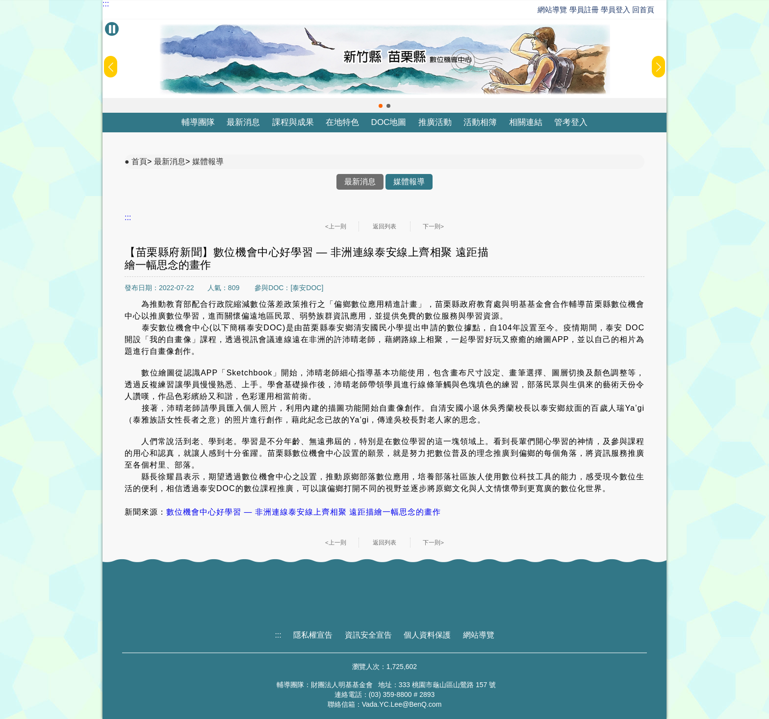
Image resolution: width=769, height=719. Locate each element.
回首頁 (643, 9)
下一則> (433, 226)
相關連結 (525, 122)
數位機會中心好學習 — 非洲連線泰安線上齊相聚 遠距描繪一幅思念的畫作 (303, 512)
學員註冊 (584, 9)
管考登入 (571, 122)
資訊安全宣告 (368, 635)
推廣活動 (435, 122)
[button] (381, 106)
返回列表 (384, 226)
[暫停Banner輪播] (112, 29)
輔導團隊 (198, 122)
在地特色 (342, 122)
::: (106, 4)
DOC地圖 (389, 122)
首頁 (139, 161)
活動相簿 (480, 122)
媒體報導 (208, 161)
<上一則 (335, 226)
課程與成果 (293, 122)
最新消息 (243, 122)
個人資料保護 (427, 635)
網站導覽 (552, 9)
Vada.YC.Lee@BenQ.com (402, 704)
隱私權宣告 (313, 635)
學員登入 (615, 9)
